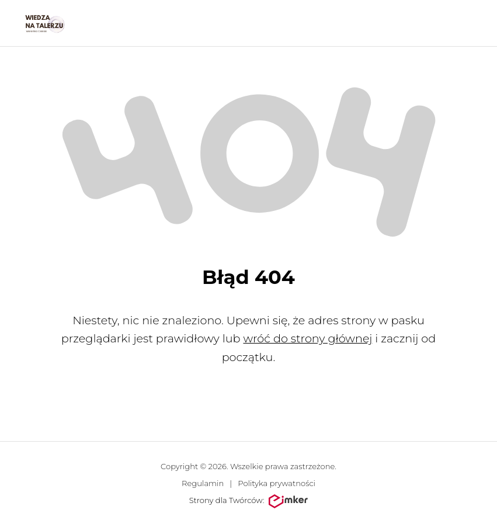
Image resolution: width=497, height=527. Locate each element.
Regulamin (203, 483)
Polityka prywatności (276, 483)
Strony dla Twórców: (248, 501)
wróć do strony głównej (307, 338)
